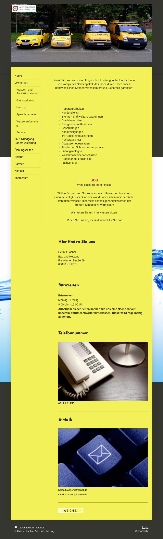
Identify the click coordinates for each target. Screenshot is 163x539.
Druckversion (24, 527)
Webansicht (141, 531)
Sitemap (40, 527)
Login (145, 527)
